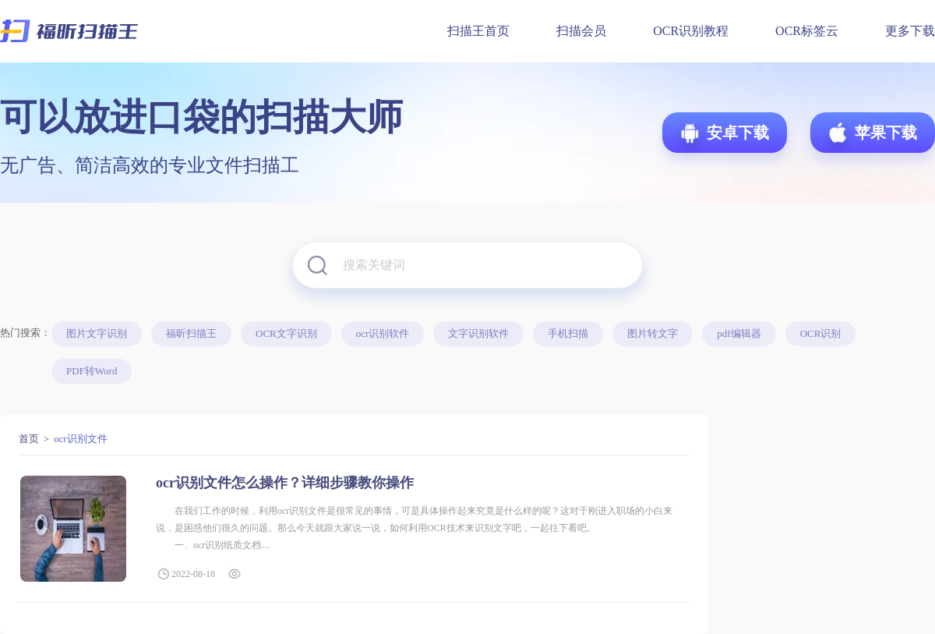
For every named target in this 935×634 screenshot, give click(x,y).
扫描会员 (581, 30)
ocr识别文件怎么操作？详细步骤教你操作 (285, 483)
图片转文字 (652, 333)
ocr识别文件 (81, 439)
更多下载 (910, 30)
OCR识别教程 (691, 30)
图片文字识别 (96, 333)
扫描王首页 (478, 30)
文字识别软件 (478, 333)
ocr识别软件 (383, 333)
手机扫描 (568, 333)
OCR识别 (821, 333)
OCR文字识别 (286, 333)
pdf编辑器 (738, 333)
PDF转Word (91, 371)
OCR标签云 (806, 30)
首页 (29, 439)
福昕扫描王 (191, 333)
